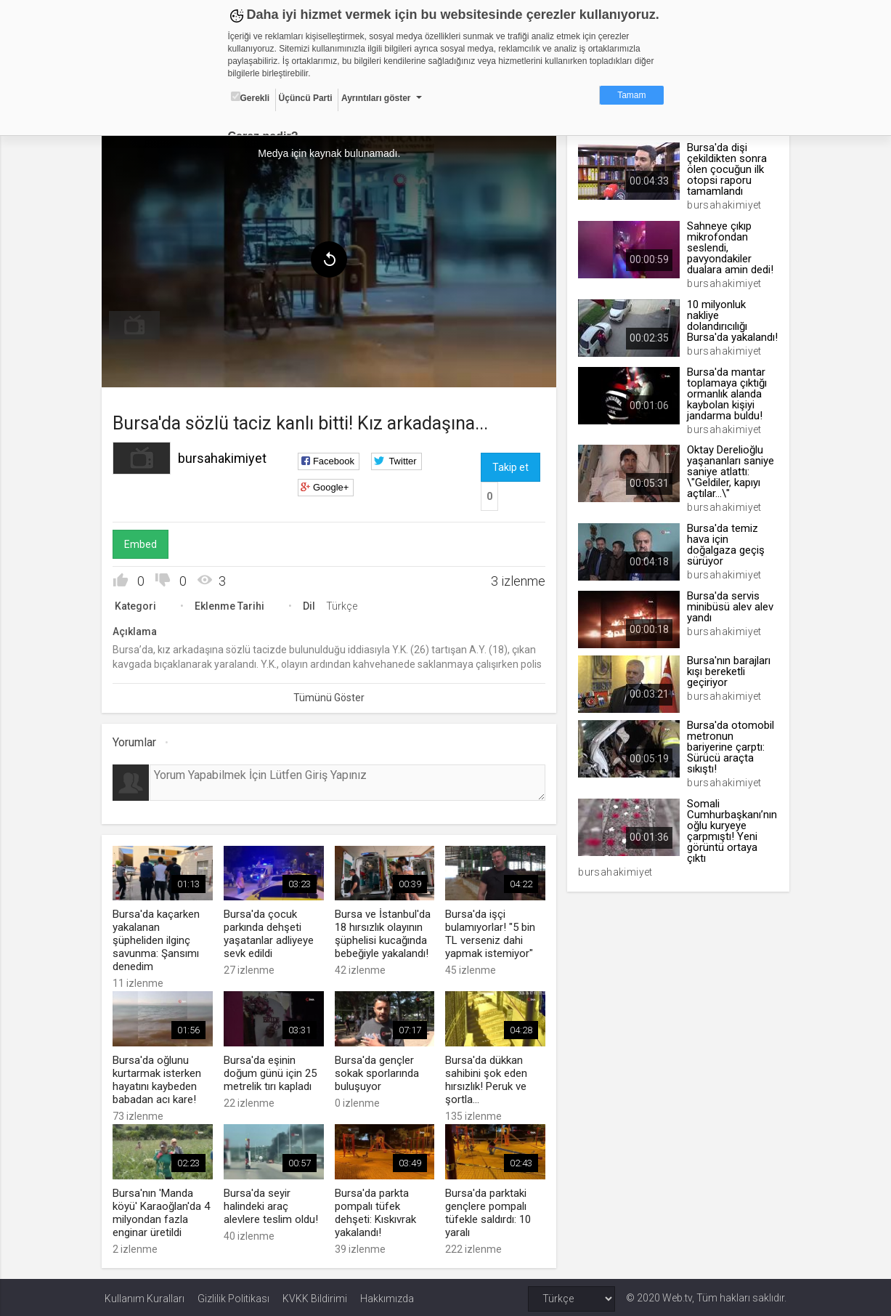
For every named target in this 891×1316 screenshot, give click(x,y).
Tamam (631, 95)
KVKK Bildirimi (314, 1295)
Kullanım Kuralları (144, 1295)
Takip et (510, 466)
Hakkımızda (387, 1295)
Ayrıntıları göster (376, 98)
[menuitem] (137, 324)
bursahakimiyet (225, 456)
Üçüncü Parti (306, 98)
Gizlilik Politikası (233, 1295)
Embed (143, 543)
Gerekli (250, 97)
